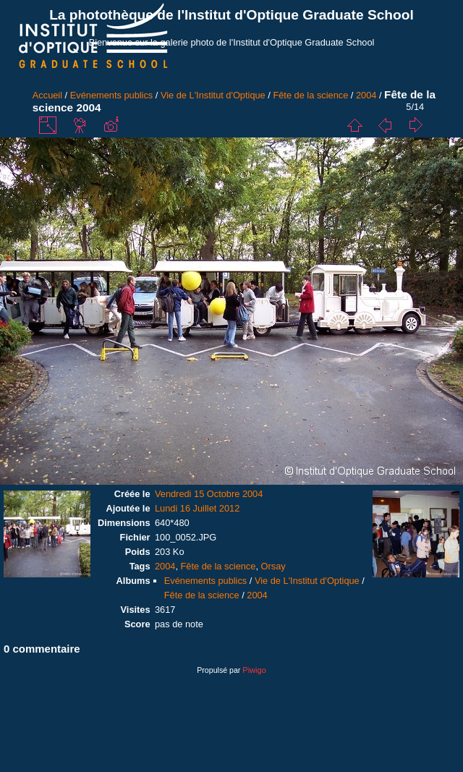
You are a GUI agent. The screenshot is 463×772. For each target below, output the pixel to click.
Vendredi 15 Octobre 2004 (209, 493)
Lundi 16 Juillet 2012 (197, 508)
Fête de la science (310, 95)
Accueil (47, 95)
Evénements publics (111, 95)
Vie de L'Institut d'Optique (213, 95)
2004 (366, 95)
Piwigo (254, 670)
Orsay (273, 566)
